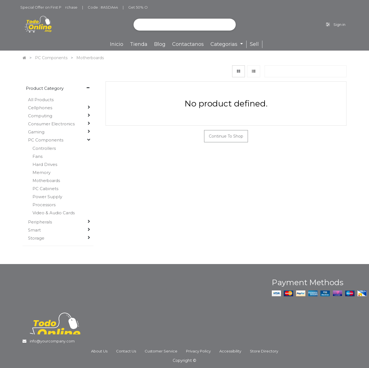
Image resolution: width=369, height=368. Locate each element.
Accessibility (230, 351)
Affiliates (168, 289)
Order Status (117, 289)
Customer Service (161, 351)
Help (110, 278)
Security (223, 278)
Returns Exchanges (123, 311)
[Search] (229, 24)
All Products (41, 99)
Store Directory (264, 351)
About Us (169, 278)
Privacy (222, 289)
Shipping (114, 300)
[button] (305, 71)
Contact (168, 300)
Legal (221, 300)
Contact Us (126, 351)
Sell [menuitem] (254, 44)
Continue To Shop (226, 136)
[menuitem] (117, 44)
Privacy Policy (198, 351)
